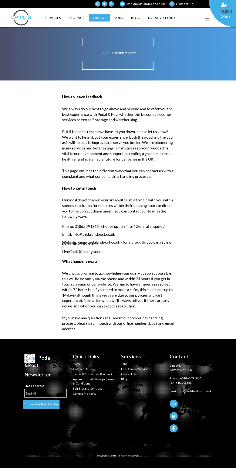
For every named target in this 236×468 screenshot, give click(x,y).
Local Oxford (161, 18)
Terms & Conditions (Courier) (92, 374)
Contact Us (80, 369)
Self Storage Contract (87, 388)
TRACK (99, 18)
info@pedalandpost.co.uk (142, 4)
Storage (77, 18)
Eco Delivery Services (135, 369)
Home (104, 53)
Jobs (119, 18)
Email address (34, 386)
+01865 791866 (190, 378)
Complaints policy (84, 393)
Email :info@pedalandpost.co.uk (191, 391)
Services (53, 18)
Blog (135, 18)
